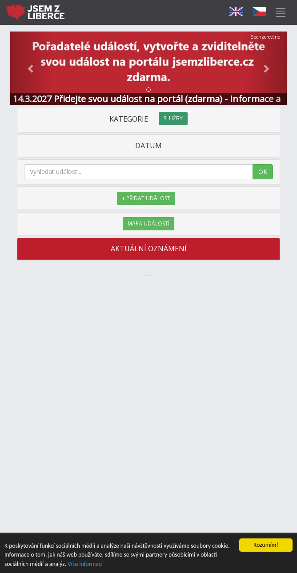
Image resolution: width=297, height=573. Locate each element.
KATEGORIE (148, 119)
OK (262, 171)
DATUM (148, 145)
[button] (31, 68)
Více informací (85, 564)
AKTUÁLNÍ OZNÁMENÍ (149, 248)
